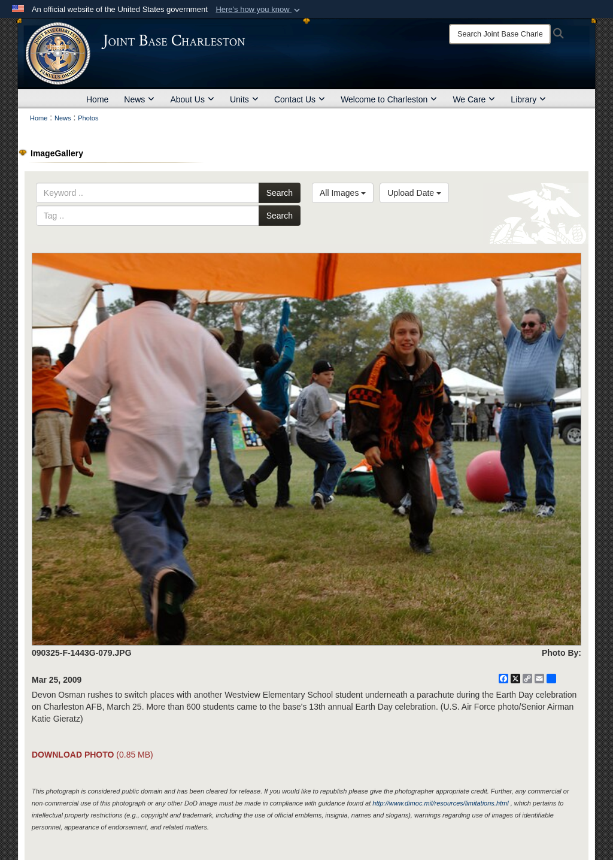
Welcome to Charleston (389, 99)
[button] (259, 10)
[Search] (500, 34)
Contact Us (299, 99)
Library (528, 99)
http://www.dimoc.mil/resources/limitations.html (440, 803)
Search (279, 193)
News (139, 99)
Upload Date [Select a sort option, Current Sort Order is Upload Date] (414, 193)
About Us (192, 99)
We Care (474, 99)
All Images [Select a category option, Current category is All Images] (343, 193)
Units (244, 99)
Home (97, 99)
